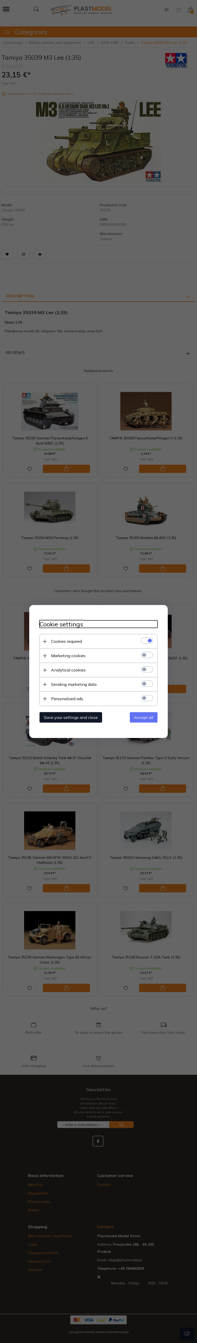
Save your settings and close (71, 717)
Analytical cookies (68, 670)
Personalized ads (67, 698)
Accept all (143, 717)
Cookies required (66, 641)
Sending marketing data (73, 684)
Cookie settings (61, 624)
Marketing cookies (68, 655)
